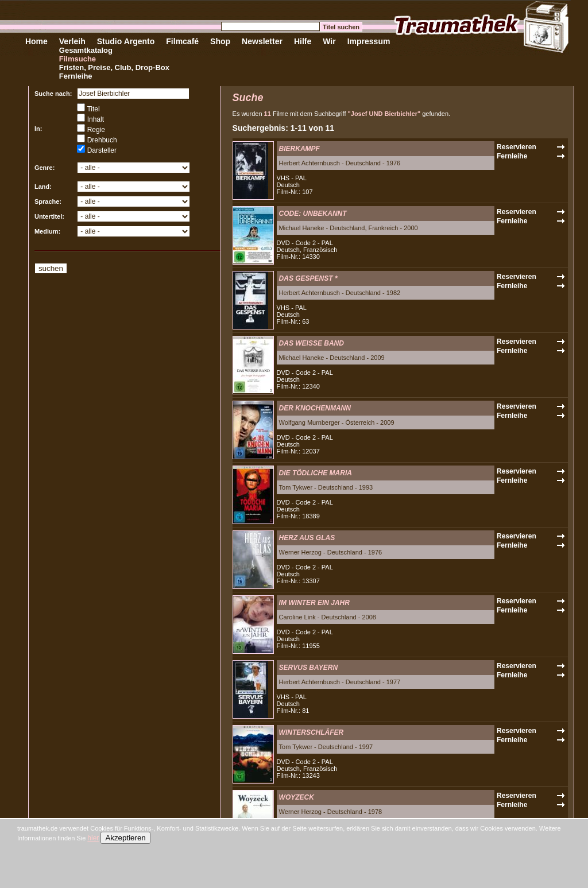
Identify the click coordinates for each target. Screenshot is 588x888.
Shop (220, 41)
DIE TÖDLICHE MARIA (315, 473)
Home (36, 41)
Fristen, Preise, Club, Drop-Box (114, 67)
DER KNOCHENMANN (315, 408)
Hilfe (302, 41)
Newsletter (262, 41)
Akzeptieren (125, 837)
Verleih (72, 41)
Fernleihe (75, 76)
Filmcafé (182, 41)
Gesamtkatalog (86, 50)
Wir (329, 41)
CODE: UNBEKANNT (313, 214)
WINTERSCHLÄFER (311, 732)
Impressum (368, 41)
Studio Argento (126, 41)
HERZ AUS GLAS (307, 538)
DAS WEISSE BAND (311, 343)
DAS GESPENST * (308, 278)
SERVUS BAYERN (308, 668)
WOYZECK (296, 797)
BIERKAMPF (299, 149)
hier (93, 838)
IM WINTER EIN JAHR (314, 603)
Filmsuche (77, 59)
